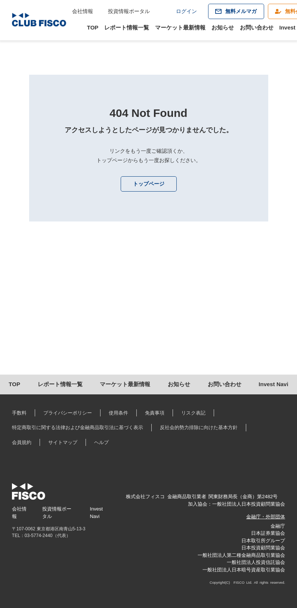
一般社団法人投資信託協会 (256, 562)
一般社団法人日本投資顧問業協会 (248, 504)
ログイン (186, 11)
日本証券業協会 (268, 533)
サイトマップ (62, 442)
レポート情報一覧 (126, 27)
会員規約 (21, 442)
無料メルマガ (241, 11)
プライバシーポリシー (67, 413)
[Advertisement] (148, 311)
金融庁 (277, 526)
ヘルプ (101, 442)
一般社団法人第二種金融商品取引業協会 (241, 555)
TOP (93, 27)
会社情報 (82, 11)
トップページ (148, 184)
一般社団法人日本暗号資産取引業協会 (243, 570)
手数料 (19, 413)
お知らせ (222, 27)
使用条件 (118, 413)
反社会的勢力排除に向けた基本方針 (199, 427)
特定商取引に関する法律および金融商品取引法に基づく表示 (77, 427)
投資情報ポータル (129, 11)
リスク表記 (193, 413)
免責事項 (154, 413)
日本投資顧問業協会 (263, 547)
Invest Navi (273, 384)
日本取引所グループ (263, 540)
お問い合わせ (256, 27)
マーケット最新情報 (180, 27)
